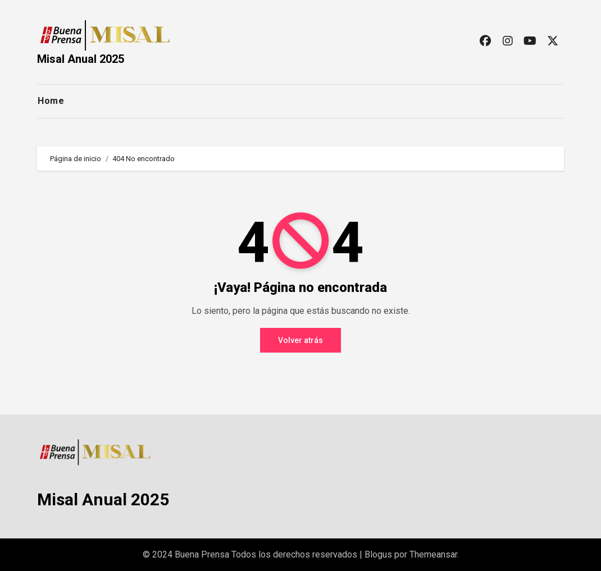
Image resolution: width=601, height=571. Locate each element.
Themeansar (433, 554)
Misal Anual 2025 (80, 59)
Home (51, 100)
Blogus (378, 554)
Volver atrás (300, 340)
